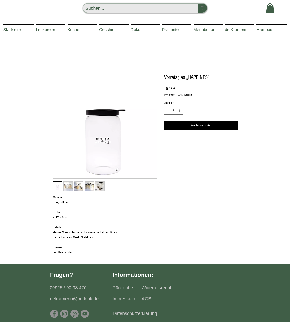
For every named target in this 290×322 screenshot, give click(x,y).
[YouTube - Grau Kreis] (85, 314)
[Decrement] (167, 110)
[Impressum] (124, 299)
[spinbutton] (173, 110)
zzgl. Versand (185, 94)
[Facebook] (54, 314)
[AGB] (147, 299)
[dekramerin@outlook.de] (74, 299)
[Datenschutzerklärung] (135, 314)
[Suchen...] (137, 8)
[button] (270, 8)
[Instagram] (64, 314)
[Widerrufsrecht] (156, 288)
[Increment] (180, 110)
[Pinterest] (74, 314)
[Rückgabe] (123, 288)
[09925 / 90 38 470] (68, 288)
